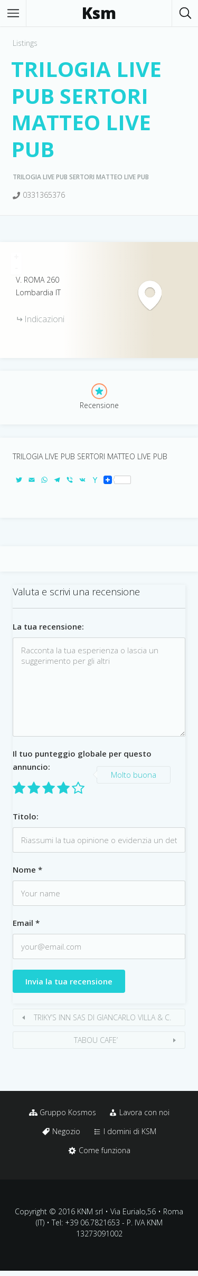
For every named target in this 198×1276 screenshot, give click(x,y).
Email (26, 922)
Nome (27, 869)
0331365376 (44, 195)
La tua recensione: (48, 626)
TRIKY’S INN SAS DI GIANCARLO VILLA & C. (102, 1017)
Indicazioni (44, 319)
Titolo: (26, 816)
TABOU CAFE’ (96, 1040)
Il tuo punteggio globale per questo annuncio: (82, 760)
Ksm (99, 13)
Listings (25, 43)
